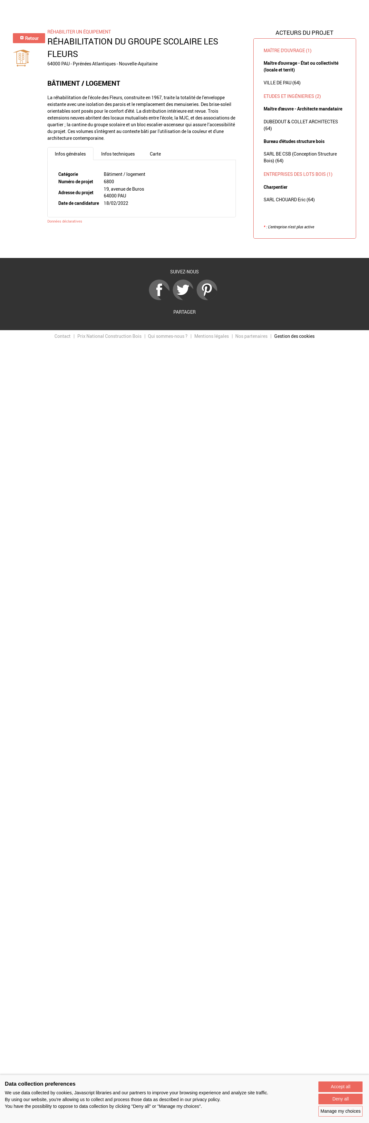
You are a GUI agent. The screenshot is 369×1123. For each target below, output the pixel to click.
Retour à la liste (184, 248)
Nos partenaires (251, 336)
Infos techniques (118, 154)
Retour (29, 38)
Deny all (340, 1098)
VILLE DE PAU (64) (282, 83)
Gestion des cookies (294, 336)
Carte (155, 154)
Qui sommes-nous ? (168, 336)
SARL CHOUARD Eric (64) (289, 199)
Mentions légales (211, 336)
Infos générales (70, 154)
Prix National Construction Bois (109, 336)
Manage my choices (340, 1111)
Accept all (340, 1086)
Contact (62, 336)
